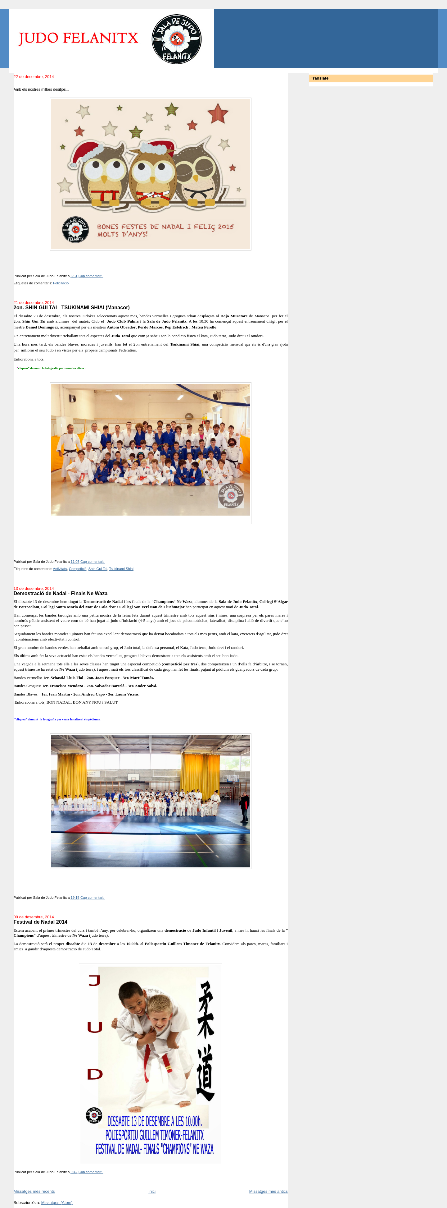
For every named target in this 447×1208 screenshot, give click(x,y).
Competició (78, 569)
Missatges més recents (34, 1191)
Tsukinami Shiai (121, 569)
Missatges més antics (268, 1191)
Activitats (60, 569)
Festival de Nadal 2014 (40, 922)
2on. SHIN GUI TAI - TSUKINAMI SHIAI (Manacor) (72, 307)
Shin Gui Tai (97, 569)
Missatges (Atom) (57, 1202)
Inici (152, 1191)
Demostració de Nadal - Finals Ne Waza (61, 593)
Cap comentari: (91, 276)
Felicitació (61, 283)
